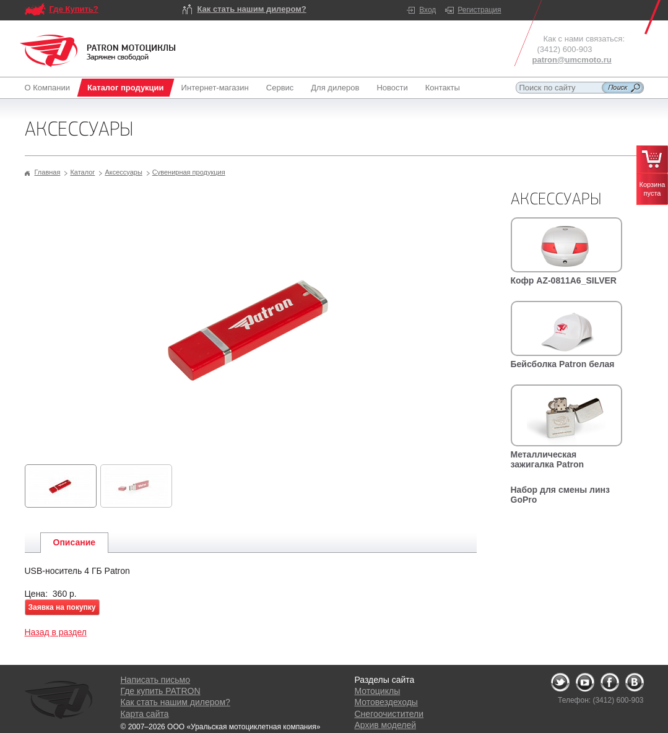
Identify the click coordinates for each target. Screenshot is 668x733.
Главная (48, 172)
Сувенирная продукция (188, 172)
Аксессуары (123, 172)
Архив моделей (385, 725)
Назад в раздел (56, 632)
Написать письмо (155, 680)
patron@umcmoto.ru (572, 59)
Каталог (82, 172)
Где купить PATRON (161, 691)
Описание (74, 542)
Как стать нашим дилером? (251, 9)
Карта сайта (145, 714)
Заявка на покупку (62, 607)
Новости (391, 88)
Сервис (280, 88)
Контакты (442, 88)
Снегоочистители (389, 714)
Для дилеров (335, 88)
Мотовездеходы (386, 702)
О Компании (50, 88)
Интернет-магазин (215, 88)
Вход (427, 10)
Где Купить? (74, 9)
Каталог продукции (125, 88)
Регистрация (479, 10)
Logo (98, 51)
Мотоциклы (378, 691)
